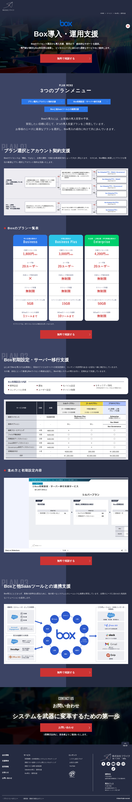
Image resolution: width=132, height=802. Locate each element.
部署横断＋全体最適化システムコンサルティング (41, 759)
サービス (109, 13)
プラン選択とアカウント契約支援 (42, 102)
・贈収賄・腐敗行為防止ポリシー (33, 798)
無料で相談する (66, 58)
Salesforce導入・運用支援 (33, 770)
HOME (102, 13)
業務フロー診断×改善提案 (33, 766)
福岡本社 (108, 774)
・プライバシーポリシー (10, 798)
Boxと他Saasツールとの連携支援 (64, 109)
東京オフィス (109, 783)
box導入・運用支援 (31, 773)
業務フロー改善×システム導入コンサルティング (40, 762)
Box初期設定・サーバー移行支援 (87, 102)
